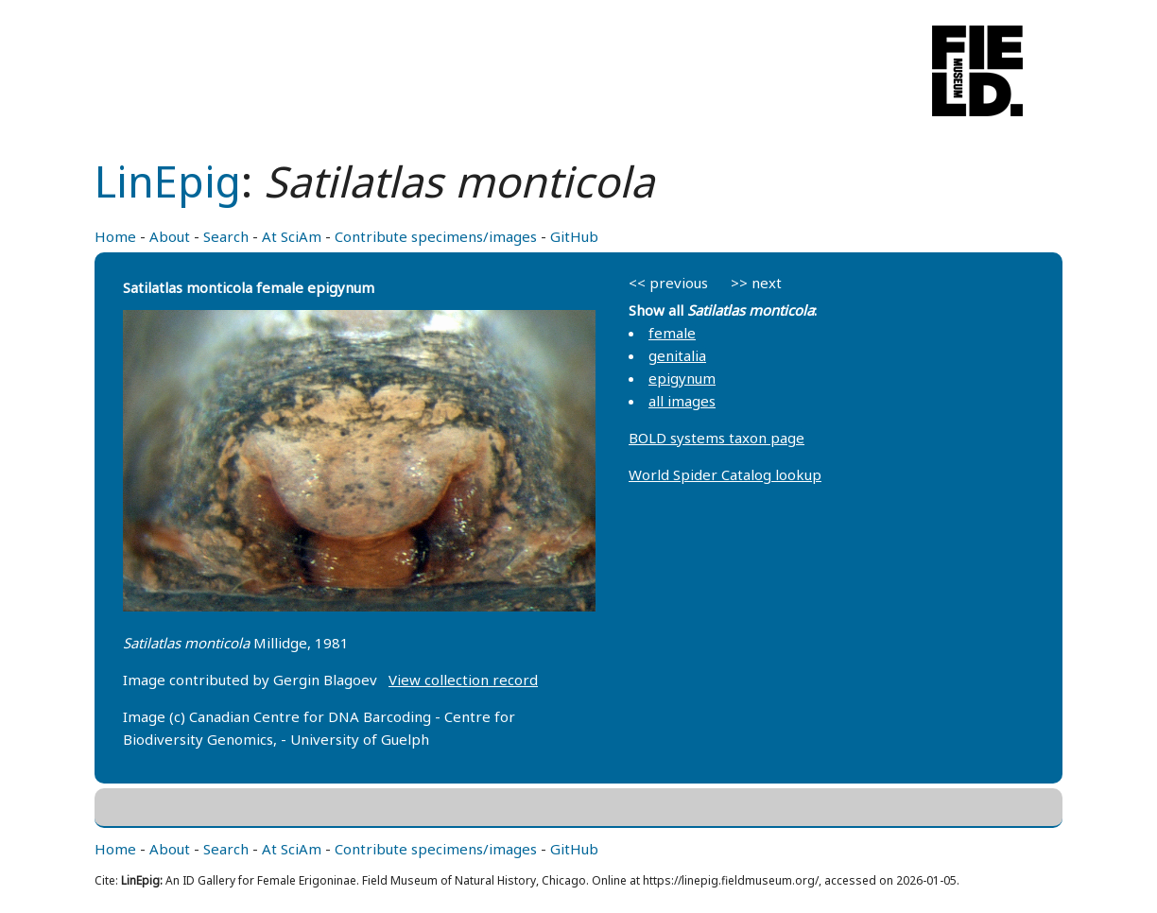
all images (682, 400)
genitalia (677, 355)
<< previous (668, 282)
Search (226, 236)
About (169, 236)
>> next (756, 282)
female (672, 332)
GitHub (574, 236)
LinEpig (168, 181)
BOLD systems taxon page (716, 437)
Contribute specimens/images (436, 236)
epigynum (682, 378)
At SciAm (291, 236)
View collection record (463, 679)
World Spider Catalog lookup (725, 474)
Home (115, 236)
